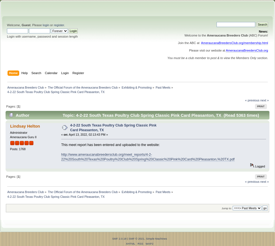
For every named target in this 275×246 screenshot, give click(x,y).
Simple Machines (156, 238)
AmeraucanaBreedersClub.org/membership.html (234, 43)
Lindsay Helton (25, 126)
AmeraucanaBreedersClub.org (247, 50)
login (46, 25)
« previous (252, 100)
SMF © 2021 (136, 238)
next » (264, 100)
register (59, 25)
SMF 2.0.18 (119, 238)
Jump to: (227, 208)
